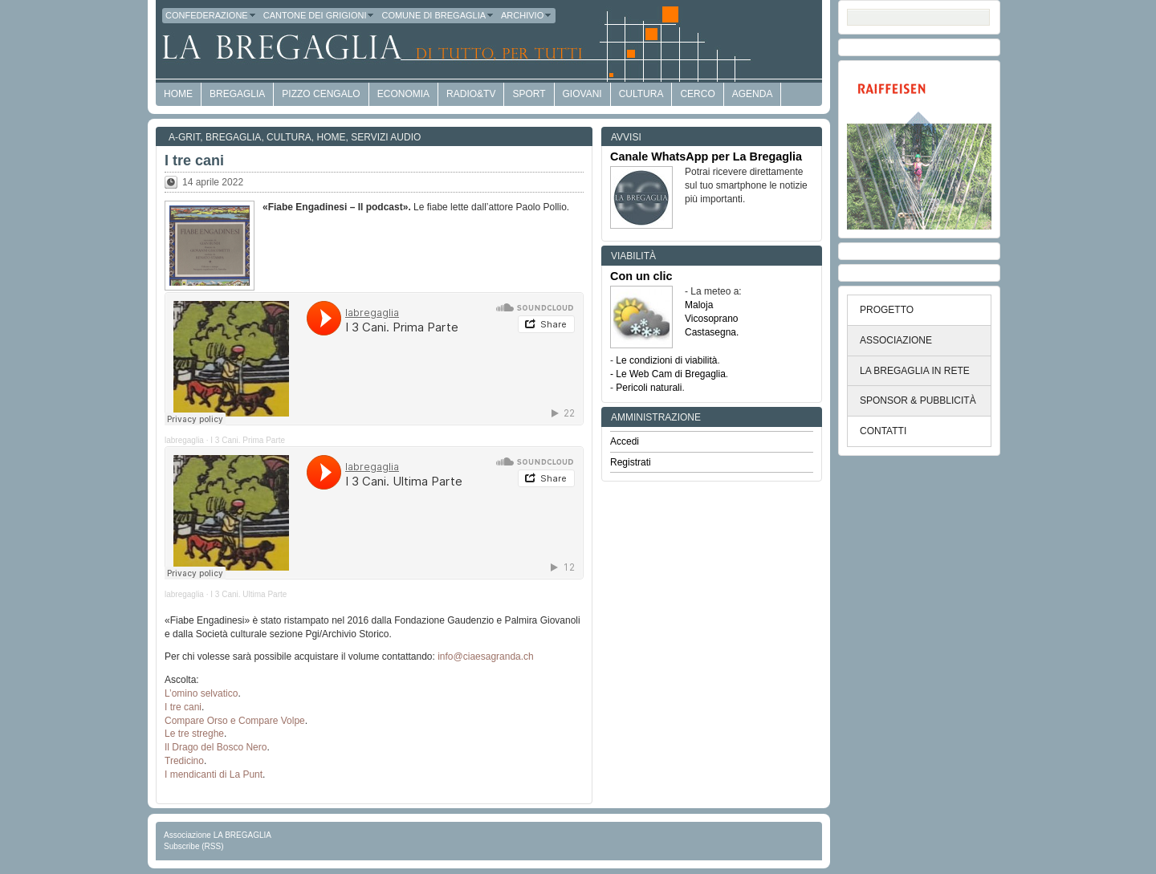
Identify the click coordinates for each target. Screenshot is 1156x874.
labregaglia (184, 440)
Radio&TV (470, 94)
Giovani (582, 94)
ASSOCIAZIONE (896, 340)
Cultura (641, 94)
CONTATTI (883, 431)
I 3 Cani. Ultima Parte (248, 594)
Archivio (526, 15)
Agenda (752, 94)
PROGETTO (887, 309)
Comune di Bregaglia (438, 15)
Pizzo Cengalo (321, 94)
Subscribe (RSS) (193, 846)
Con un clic (641, 276)
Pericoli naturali (649, 387)
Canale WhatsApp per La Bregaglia (706, 156)
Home (331, 137)
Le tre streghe (194, 733)
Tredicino (184, 760)
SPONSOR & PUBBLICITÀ (918, 400)
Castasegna (710, 332)
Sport (528, 94)
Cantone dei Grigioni (319, 15)
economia (403, 94)
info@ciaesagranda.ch (486, 656)
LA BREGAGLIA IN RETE (915, 370)
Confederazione (211, 15)
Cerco (697, 94)
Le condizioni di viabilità (666, 360)
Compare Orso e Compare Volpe (235, 720)
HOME (178, 94)
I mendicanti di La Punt (214, 774)
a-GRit (184, 137)
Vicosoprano (712, 318)
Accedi (624, 441)
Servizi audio (386, 137)
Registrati (630, 462)
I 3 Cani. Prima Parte (247, 440)
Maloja (699, 305)
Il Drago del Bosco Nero (216, 747)
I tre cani (194, 160)
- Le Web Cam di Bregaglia (668, 374)
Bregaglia (237, 94)
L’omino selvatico (201, 693)
